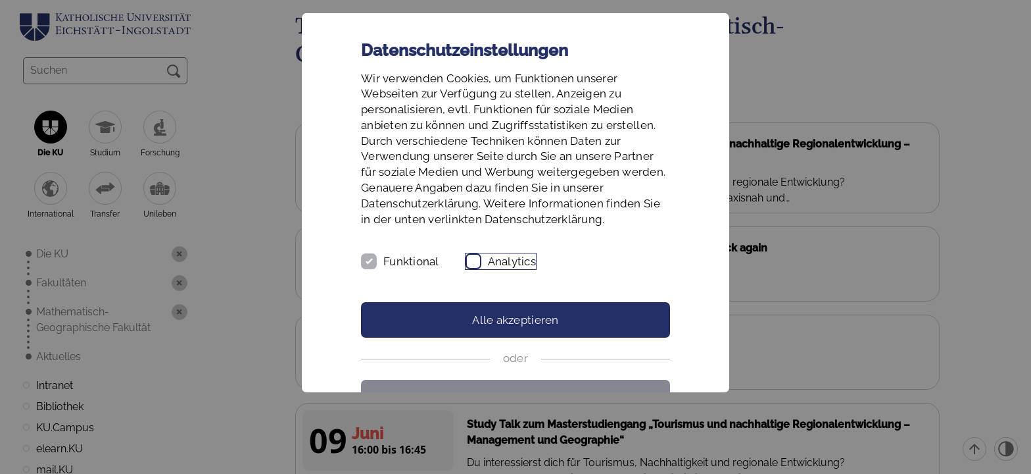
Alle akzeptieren (515, 320)
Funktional (411, 261)
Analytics (512, 261)
